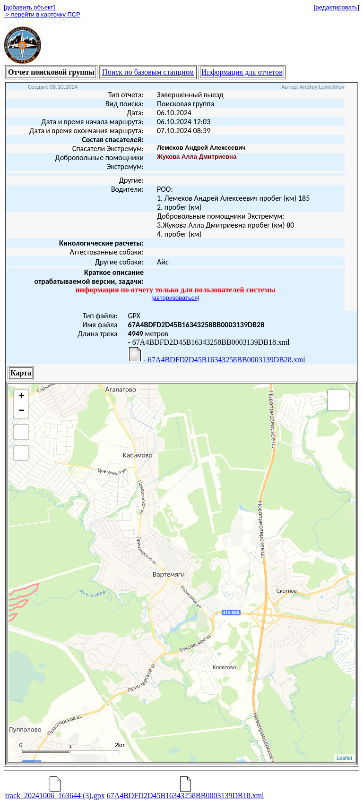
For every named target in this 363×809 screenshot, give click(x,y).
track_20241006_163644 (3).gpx (55, 792)
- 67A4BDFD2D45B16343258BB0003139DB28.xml (216, 355)
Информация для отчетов (242, 72)
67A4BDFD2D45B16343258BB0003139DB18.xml (185, 792)
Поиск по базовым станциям (148, 72)
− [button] (21, 411)
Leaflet (344, 758)
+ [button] (21, 397)
